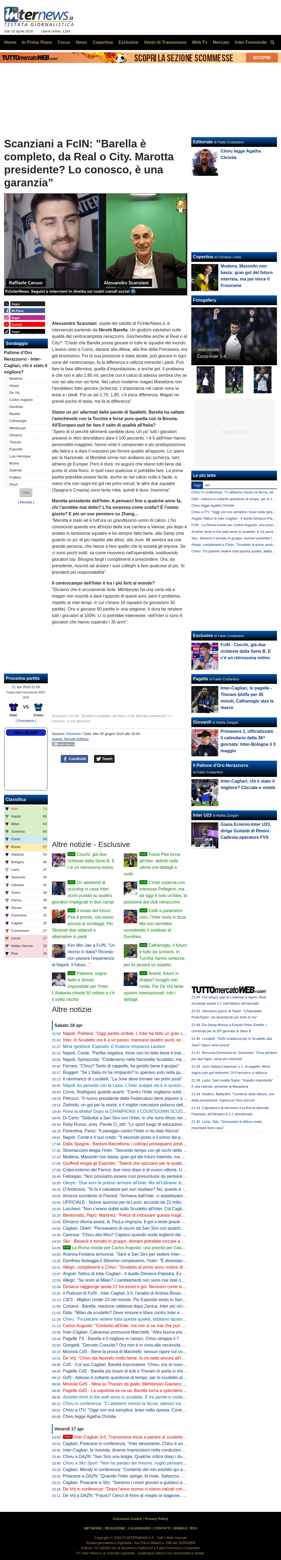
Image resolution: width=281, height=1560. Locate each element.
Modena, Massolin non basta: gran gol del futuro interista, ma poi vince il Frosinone (142, 1157)
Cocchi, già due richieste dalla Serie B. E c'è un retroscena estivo (91, 861)
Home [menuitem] (10, 42)
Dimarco (15, 435)
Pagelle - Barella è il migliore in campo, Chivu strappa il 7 (121, 1338)
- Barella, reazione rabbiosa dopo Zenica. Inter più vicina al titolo (133, 1306)
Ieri (207, 485)
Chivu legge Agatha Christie (89, 1416)
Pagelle (200, 679)
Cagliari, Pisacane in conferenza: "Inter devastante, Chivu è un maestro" (132, 1443)
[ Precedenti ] (26, 721)
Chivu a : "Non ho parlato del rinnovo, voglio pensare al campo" (133, 1463)
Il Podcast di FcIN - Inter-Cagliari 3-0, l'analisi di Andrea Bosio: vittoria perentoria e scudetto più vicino (160, 1293)
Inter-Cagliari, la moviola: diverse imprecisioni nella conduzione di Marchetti (135, 1450)
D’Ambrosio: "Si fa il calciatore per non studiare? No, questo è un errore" (132, 1189)
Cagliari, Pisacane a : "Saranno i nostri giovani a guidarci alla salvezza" (134, 1482)
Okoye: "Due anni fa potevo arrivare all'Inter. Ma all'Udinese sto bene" (129, 1182)
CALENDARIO (139, 1528)
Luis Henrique (20, 456)
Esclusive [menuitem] (128, 42)
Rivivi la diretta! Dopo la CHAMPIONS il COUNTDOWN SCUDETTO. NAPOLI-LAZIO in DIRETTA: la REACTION (171, 1111)
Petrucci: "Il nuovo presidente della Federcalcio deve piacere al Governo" (133, 1098)
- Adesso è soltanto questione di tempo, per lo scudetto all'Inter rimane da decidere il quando (156, 1377)
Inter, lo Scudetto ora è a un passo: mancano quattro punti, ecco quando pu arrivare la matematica (157, 1040)
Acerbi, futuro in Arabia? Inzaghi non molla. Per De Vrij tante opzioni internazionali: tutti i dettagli (154, 986)
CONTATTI (162, 1528)
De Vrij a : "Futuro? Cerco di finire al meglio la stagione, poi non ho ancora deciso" (147, 1495)
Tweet (104, 759)
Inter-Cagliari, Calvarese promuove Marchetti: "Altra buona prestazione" (131, 1332)
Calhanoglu (18, 421)
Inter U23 (202, 815)
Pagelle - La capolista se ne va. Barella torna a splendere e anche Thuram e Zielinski (149, 1390)
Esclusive (73, 734)
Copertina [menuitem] (103, 42)
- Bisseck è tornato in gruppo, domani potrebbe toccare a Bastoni (129, 1241)
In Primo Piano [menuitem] (37, 42)
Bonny (14, 463)
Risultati (26, 502)
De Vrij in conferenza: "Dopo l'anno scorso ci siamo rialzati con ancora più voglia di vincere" (150, 1489)
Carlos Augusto (21, 400)
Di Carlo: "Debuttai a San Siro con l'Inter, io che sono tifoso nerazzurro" (131, 1118)
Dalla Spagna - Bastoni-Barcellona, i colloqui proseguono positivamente (131, 1144)
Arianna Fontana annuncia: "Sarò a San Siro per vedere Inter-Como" (128, 1254)
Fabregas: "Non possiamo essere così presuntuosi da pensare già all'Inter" (134, 1176)
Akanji (14, 386)
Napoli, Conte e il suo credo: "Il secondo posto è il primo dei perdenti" (129, 1137)
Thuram (15, 442)
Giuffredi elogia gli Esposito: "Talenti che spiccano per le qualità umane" (131, 1163)
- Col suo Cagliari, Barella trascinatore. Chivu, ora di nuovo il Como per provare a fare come (160, 1364)
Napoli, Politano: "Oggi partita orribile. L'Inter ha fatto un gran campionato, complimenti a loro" (152, 1033)
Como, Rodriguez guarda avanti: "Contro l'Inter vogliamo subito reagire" (131, 1092)
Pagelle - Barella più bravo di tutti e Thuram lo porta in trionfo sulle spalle (137, 1371)
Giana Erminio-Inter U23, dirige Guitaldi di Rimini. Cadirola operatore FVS (245, 831)
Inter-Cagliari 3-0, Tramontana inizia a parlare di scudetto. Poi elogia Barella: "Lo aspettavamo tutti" (163, 1437)
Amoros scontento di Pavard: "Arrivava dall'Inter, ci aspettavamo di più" (131, 1195)
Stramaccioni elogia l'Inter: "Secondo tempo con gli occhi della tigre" (128, 1150)
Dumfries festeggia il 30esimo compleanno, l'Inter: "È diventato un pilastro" (134, 1260)
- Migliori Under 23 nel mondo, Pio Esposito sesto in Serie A (126, 1299)
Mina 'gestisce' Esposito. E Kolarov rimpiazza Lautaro (114, 1046)
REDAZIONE (115, 1528)
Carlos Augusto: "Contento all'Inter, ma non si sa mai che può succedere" (133, 1325)
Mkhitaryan (17, 428)
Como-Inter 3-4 (211, 356)
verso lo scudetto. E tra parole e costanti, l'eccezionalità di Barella (149, 1397)
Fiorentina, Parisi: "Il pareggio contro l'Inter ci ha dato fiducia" (121, 1131)
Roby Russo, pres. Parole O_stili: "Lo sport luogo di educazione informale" (134, 1124)
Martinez (16, 379)
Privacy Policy (156, 1519)
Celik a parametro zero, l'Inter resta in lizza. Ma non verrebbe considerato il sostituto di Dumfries (155, 923)
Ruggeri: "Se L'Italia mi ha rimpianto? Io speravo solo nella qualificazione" (133, 1072)
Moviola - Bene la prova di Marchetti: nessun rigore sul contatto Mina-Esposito (142, 1351)
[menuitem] (272, 42)
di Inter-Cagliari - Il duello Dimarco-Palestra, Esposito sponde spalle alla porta (151, 1273)
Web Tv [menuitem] (199, 42)
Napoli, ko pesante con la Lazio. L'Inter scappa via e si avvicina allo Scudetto (136, 1085)
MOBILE (180, 1528)
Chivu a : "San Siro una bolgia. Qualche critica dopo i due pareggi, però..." (139, 1456)
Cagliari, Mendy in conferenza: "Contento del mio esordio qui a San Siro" (132, 1469)
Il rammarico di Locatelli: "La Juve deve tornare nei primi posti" (122, 1079)
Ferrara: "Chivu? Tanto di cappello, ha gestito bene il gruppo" (121, 1066)
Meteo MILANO (25, 733)
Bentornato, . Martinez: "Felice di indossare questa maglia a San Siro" (135, 1215)
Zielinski (15, 470)
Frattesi (15, 477)
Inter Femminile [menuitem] (251, 42)
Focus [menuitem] (64, 42)
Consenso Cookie (127, 1519)
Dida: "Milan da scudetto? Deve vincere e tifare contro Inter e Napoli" (129, 1312)
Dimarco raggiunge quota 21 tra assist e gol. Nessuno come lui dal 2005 (132, 1286)
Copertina (203, 257)
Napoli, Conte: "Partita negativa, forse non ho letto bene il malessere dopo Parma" (141, 1053)
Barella (14, 414)
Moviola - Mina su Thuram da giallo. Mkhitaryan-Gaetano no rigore (131, 1384)
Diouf (13, 484)
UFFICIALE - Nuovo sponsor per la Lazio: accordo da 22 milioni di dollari (132, 1202)
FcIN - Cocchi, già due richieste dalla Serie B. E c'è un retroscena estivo (245, 651)
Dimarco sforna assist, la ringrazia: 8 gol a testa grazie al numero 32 (135, 1221)
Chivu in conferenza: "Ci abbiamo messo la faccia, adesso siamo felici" (130, 1403)
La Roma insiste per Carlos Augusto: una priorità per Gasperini (127, 1247)
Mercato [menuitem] (221, 42)
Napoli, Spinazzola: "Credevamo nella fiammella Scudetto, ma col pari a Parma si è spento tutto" (155, 1059)
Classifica (16, 799)
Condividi (74, 759)
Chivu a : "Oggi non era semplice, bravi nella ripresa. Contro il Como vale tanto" (142, 1410)
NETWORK (93, 1528)
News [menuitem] (81, 42)
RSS (193, 1528)
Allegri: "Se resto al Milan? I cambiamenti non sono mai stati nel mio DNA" (134, 1280)
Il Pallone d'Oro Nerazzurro (220, 765)
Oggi (197, 485)
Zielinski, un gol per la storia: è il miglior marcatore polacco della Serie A (132, 1105)
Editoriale (203, 142)
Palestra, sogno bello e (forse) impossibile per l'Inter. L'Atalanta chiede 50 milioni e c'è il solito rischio (83, 986)
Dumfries (16, 407)
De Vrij (14, 393)
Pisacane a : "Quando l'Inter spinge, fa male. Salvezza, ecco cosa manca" (139, 1476)
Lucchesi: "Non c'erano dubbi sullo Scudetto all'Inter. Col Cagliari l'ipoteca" (134, 1208)
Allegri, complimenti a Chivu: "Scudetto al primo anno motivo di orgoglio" (132, 1267)
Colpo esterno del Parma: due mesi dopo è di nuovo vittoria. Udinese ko (132, 1169)
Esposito (16, 449)
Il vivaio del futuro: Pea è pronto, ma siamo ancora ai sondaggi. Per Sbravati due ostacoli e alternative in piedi (82, 923)
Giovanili (202, 722)
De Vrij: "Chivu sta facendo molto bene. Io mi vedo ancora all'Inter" (126, 1358)
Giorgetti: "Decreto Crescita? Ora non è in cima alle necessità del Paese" (133, 1345)
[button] (26, 493)
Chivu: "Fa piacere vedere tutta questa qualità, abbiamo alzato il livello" (131, 1319)
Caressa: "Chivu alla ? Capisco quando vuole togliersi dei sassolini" (131, 1234)
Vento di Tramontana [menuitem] (165, 42)
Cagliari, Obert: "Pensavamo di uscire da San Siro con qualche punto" (130, 1228)
